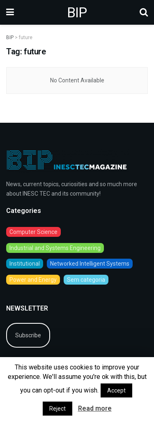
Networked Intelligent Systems (89, 263)
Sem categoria (86, 279)
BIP (77, 12)
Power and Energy (33, 279)
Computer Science (33, 232)
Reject (57, 408)
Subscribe (28, 335)
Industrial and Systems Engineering (55, 248)
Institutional (24, 263)
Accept (116, 390)
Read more (95, 408)
